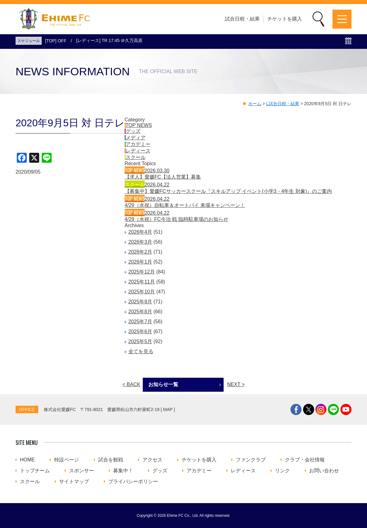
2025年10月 (141, 291)
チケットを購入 (284, 18)
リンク (282, 470)
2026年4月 (140, 232)
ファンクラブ (251, 459)
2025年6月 (140, 331)
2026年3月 (140, 242)
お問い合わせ (324, 470)
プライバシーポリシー (133, 481)
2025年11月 (141, 281)
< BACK (131, 384)
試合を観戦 (110, 459)
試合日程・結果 (242, 18)
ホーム (254, 103)
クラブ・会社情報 (305, 459)
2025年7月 (140, 321)
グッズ (133, 131)
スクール (136, 157)
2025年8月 (140, 311)
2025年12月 (141, 271)
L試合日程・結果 (282, 103)
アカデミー (138, 144)
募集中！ (123, 470)
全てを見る (140, 351)
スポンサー (81, 470)
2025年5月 (140, 341)
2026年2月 (140, 252)
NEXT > (235, 384)
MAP (168, 409)
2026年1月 (140, 261)
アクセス (152, 459)
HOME (27, 459)
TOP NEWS (139, 125)
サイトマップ (74, 481)
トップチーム (35, 470)
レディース (138, 150)
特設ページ (66, 459)
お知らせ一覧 (163, 384)
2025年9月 (140, 301)
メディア (136, 137)
